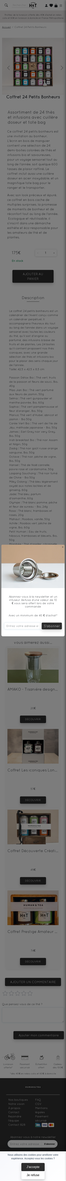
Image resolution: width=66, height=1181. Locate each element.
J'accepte (33, 1167)
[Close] (63, 547)
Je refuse (33, 1175)
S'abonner (52, 626)
